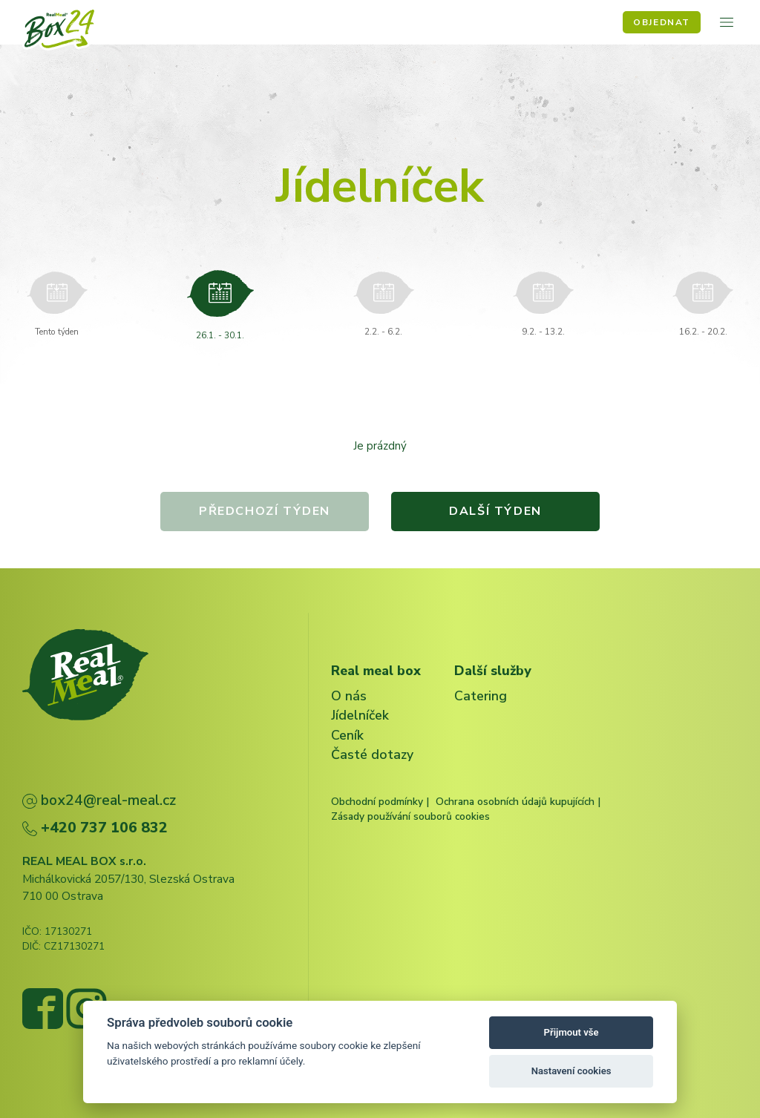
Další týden (497, 511)
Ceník (347, 735)
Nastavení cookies (571, 1070)
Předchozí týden (264, 511)
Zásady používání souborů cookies (410, 816)
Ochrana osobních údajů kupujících (515, 802)
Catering (480, 696)
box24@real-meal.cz (99, 800)
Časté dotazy (372, 754)
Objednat (661, 22)
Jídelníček (360, 715)
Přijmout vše (571, 1032)
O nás (349, 696)
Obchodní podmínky (377, 802)
